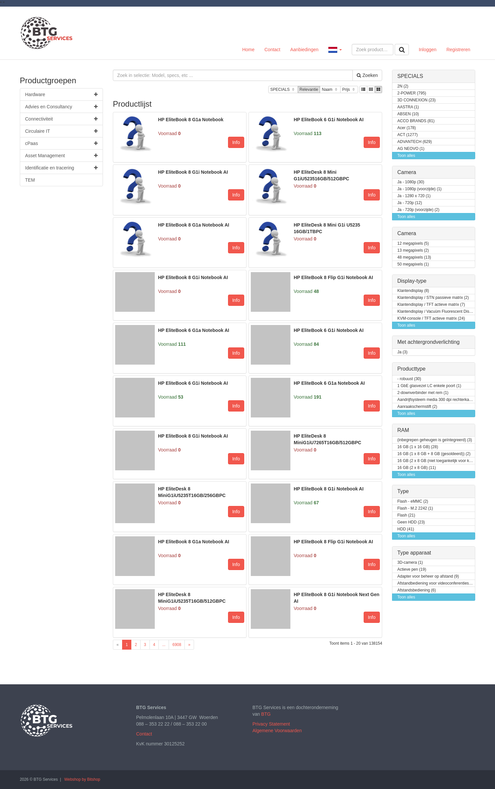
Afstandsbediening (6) (416, 590)
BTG (266, 714)
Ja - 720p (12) (409, 202)
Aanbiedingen (304, 49)
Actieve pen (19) (411, 569)
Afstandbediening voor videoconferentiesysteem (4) (436, 583)
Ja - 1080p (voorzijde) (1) (419, 189)
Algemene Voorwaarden (277, 730)
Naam (330, 89)
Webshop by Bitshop (82, 779)
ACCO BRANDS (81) (416, 121)
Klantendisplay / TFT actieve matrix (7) (431, 304)
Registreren (458, 49)
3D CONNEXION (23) (416, 100)
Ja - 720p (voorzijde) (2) (418, 209)
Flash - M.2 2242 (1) (415, 508)
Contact (272, 49)
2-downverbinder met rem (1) (422, 392)
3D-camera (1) (410, 562)
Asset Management (61, 155)
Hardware (61, 94)
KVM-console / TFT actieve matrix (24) (431, 318)
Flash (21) (406, 515)
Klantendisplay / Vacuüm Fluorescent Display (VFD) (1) (436, 311)
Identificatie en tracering (61, 167)
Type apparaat (414, 553)
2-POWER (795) (411, 93)
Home (248, 49)
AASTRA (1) (408, 107)
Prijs (349, 89)
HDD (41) (405, 529)
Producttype (411, 369)
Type (403, 491)
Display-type (411, 281)
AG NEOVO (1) (410, 148)
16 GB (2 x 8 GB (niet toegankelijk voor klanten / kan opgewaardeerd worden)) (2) (436, 460)
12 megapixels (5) (413, 243)
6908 (176, 644)
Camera (406, 172)
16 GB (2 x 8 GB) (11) (416, 467)
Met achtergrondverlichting (428, 342)
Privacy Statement (271, 724)
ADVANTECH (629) (414, 141)
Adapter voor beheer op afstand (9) (428, 576)
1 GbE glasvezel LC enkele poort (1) (429, 385)
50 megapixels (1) (413, 264)
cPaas (61, 143)
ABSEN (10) (408, 114)
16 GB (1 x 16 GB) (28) (417, 447)
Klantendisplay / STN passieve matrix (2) (433, 297)
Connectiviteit (61, 119)
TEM (30, 180)
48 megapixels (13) (414, 257)
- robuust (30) (409, 379)
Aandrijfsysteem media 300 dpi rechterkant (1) (436, 399)
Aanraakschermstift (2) (417, 406)
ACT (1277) (407, 134)
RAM (403, 430)
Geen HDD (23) (411, 522)
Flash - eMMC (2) (412, 501)
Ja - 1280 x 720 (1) (414, 196)
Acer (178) (406, 128)
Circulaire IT (61, 131)
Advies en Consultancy (61, 106)
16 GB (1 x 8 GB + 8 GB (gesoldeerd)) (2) (434, 453)
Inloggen (428, 49)
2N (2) (402, 86)
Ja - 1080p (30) (410, 182)
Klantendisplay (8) (413, 290)
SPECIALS (283, 89)
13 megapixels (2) (413, 250)
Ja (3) (402, 352)
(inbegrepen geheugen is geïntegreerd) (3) (434, 440)
